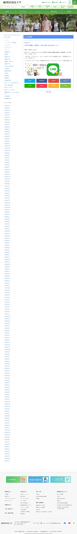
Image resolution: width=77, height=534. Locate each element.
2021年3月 (7, 195)
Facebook (41, 80)
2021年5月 (7, 190)
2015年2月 (7, 368)
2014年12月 (7, 373)
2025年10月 (7, 105)
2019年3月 (7, 252)
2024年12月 (7, 110)
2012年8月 (7, 439)
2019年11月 (7, 233)
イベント (7, 40)
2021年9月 (7, 181)
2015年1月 (7, 370)
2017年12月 (7, 288)
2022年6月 (7, 160)
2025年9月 (7, 108)
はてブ (65, 80)
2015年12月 (7, 344)
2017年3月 (7, 309)
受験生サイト (7, 496)
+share (53, 85)
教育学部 (7, 75)
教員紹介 (59, 500)
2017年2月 (7, 311)
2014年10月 (7, 378)
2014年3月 (7, 394)
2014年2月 (7, 397)
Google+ (54, 80)
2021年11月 (7, 176)
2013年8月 (7, 411)
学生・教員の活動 (9, 85)
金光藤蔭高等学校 (44, 531)
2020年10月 (7, 207)
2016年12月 (7, 316)
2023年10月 (7, 122)
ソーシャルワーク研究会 (10, 42)
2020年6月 (7, 216)
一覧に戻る (48, 91)
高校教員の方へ (8, 98)
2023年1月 (7, 143)
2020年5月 (7, 219)
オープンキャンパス (9, 7)
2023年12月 (7, 117)
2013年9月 (7, 408)
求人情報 (38, 509)
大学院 (6, 73)
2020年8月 (7, 212)
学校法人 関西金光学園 (19, 531)
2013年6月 (7, 415)
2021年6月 (7, 188)
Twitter (30, 80)
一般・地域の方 (62, 6)
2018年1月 (7, 285)
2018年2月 (7, 283)
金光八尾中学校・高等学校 (55, 531)
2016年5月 (7, 333)
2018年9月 (7, 266)
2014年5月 (7, 389)
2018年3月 (7, 280)
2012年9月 (7, 437)
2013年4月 (7, 420)
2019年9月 (7, 238)
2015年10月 (7, 349)
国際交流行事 (8, 70)
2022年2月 (7, 169)
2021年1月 (7, 200)
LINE (30, 85)
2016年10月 (7, 321)
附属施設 (38, 498)
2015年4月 (7, 363)
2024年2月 (7, 112)
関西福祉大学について (62, 491)
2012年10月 (7, 434)
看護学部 (7, 78)
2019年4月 (7, 250)
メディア (7, 49)
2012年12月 (7, 430)
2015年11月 (7, 347)
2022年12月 (7, 145)
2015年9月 (7, 351)
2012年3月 (7, 451)
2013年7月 (7, 413)
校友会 (55, 7)
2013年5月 (7, 418)
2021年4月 (7, 193)
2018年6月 (7, 273)
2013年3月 (7, 423)
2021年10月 (7, 179)
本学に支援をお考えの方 (71, 6)
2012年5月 (7, 446)
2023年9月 (7, 124)
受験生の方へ (8, 59)
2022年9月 (7, 153)
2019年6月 (7, 245)
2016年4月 (7, 335)
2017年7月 (7, 299)
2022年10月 (7, 150)
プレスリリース (8, 47)
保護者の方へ (8, 52)
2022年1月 (7, 171)
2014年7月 (7, 385)
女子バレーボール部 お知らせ (11, 82)
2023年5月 (7, 134)
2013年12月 (7, 401)
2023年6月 (7, 131)
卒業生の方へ (8, 56)
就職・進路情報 (39, 502)
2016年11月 (7, 318)
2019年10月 (7, 235)
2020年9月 (7, 209)
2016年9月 (7, 323)
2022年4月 (7, 164)
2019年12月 (7, 231)
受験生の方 (33, 6)
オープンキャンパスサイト (10, 498)
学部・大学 (38, 491)
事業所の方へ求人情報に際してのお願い (44, 511)
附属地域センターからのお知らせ (12, 93)
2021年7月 (7, 186)
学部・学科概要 (60, 494)
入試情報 (23, 7)
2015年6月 (7, 359)
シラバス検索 (23, 500)
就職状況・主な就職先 (40, 507)
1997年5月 (7, 460)
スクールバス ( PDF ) (24, 498)
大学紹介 (38, 494)
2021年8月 (7, 183)
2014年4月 (7, 392)
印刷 (65, 85)
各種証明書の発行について (25, 505)
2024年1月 (7, 115)
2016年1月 (7, 342)
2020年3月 (7, 224)
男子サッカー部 (8, 87)
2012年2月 (7, 453)
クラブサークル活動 (24, 507)
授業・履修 (22, 496)
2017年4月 (7, 306)
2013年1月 (7, 427)
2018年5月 (7, 276)
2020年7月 (7, 214)
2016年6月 (7, 330)
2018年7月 (7, 271)
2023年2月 (7, 141)
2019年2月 (7, 254)
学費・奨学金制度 (24, 503)
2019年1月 (7, 257)
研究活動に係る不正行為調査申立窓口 (64, 505)
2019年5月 (7, 247)
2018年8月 (7, 269)
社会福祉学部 (8, 80)
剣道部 (6, 54)
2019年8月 (7, 240)
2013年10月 (7, 406)
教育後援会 (48, 6)
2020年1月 (7, 228)
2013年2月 (7, 425)
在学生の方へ (8, 63)
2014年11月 (7, 375)
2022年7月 (7, 157)
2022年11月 (7, 148)
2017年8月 (7, 297)
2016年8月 (7, 325)
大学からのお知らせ (9, 66)
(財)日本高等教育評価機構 (41, 496)
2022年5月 (7, 162)
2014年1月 (7, 399)
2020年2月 (7, 226)
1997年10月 (7, 458)
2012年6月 (7, 444)
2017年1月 (7, 314)
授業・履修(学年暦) (61, 498)
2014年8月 (7, 382)
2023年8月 (7, 126)
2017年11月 (7, 290)
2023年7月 (7, 129)
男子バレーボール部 (9, 89)
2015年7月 (7, 356)
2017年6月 (7, 302)
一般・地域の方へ (9, 509)
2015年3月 (7, 366)
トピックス (7, 44)
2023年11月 (7, 119)
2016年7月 (7, 328)
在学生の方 (40, 6)
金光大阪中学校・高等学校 (32, 531)
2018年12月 (7, 259)
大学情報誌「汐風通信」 (25, 511)
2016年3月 (7, 337)
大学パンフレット (8, 500)
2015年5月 (7, 361)
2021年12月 (7, 174)
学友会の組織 (23, 509)
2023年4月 (7, 136)
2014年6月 (7, 387)
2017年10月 (7, 292)
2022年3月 (7, 167)
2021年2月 (7, 198)
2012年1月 (7, 456)
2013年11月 (7, 404)
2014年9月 (7, 380)
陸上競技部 (7, 96)
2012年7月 (7, 442)
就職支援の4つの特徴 (40, 505)
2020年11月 (7, 205)
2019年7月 (7, 243)
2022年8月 (7, 155)
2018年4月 (7, 278)
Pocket (42, 85)
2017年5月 (7, 304)
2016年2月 (7, 340)
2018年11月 (7, 261)
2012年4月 (7, 449)
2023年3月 (7, 138)
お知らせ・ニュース (24, 494)
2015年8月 (7, 354)
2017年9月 (7, 295)
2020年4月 (7, 221)
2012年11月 (7, 432)
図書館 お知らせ (9, 61)
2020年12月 (7, 202)
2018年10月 (7, 264)
